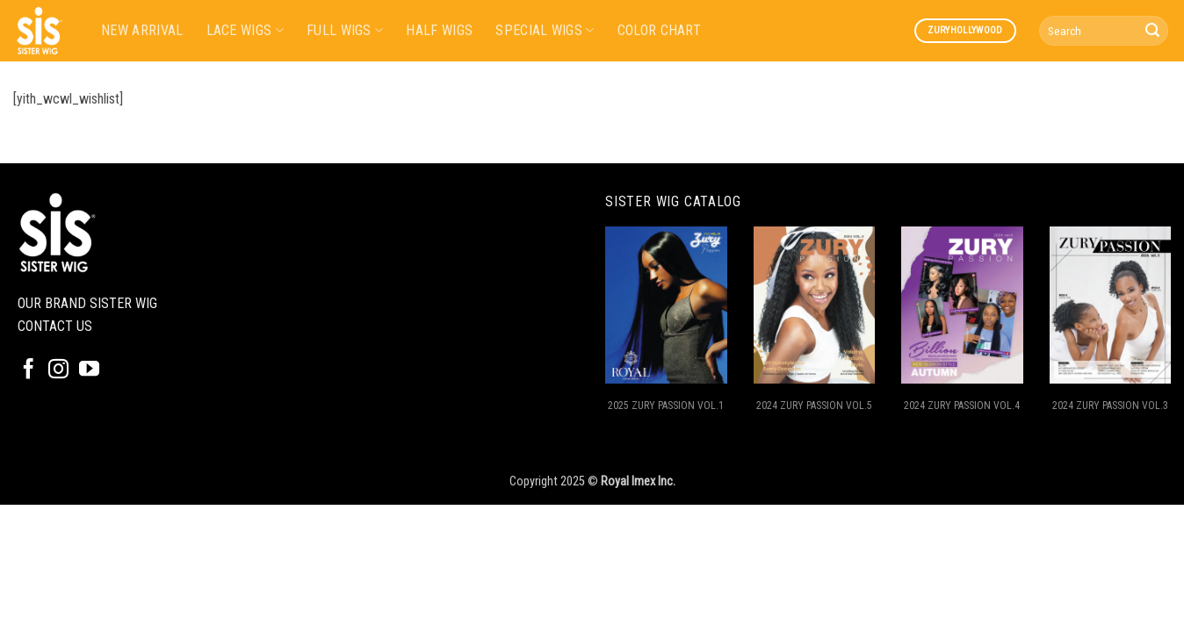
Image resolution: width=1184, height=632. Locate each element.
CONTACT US (55, 326)
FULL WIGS (345, 31)
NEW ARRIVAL (142, 30)
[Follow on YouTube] (89, 370)
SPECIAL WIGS (544, 31)
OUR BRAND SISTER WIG (87, 303)
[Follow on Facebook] (28, 370)
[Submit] (1152, 31)
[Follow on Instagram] (58, 370)
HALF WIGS (439, 30)
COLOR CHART (659, 30)
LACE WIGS (245, 31)
